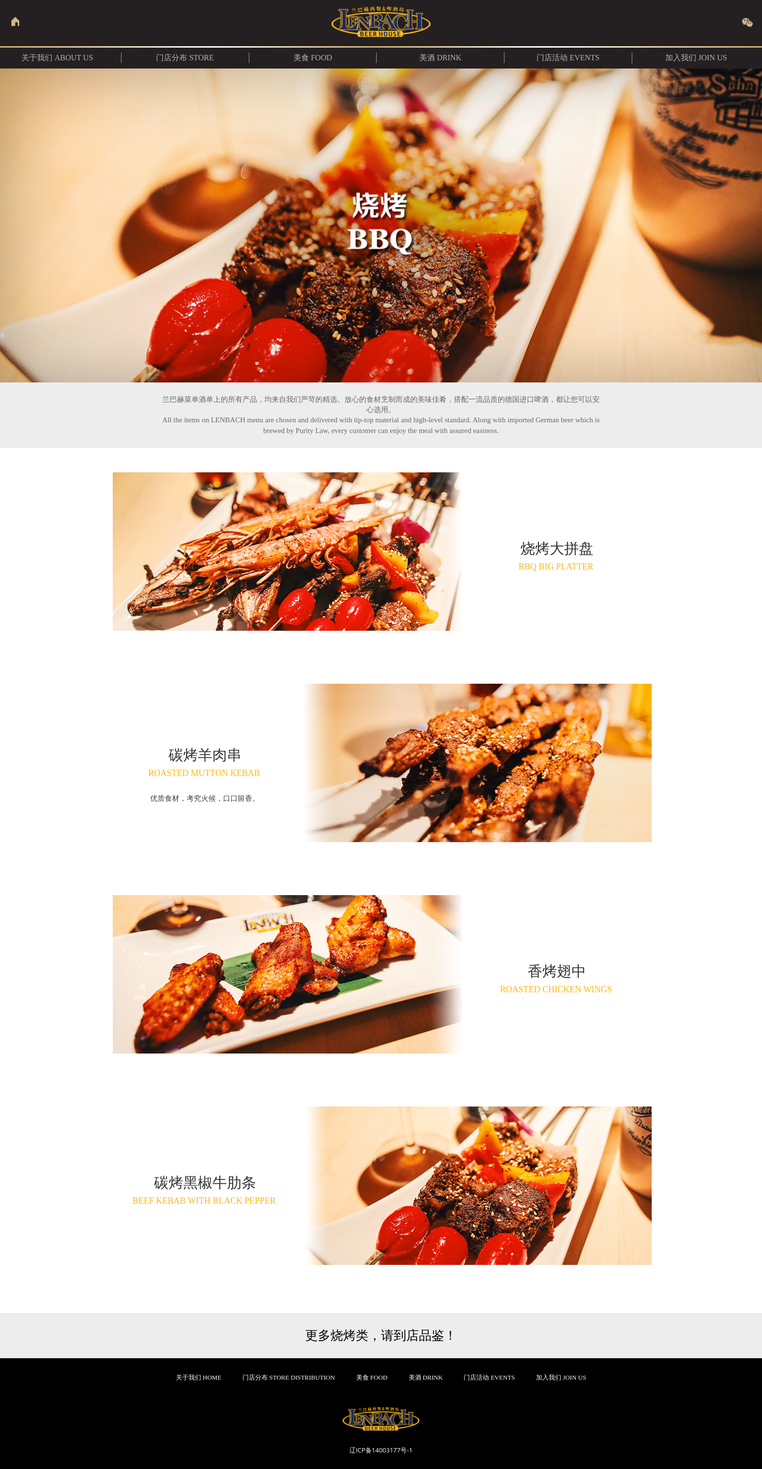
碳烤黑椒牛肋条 (205, 1190)
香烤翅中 (557, 978)
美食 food (313, 57)
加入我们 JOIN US (696, 57)
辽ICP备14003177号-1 (381, 1450)
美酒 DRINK (440, 57)
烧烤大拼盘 (556, 555)
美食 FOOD (372, 1377)
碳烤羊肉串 (205, 762)
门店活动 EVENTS (568, 57)
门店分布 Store (184, 57)
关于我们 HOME (199, 1377)
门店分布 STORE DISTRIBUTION (288, 1377)
